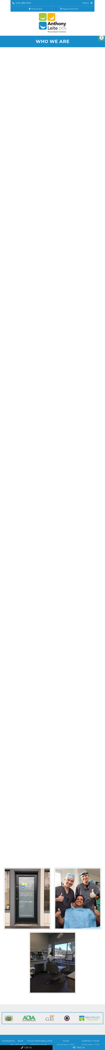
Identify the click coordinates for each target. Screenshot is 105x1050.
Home (5, 1041)
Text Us (79, 1047)
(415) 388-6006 (21, 3)
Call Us (26, 1047)
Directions (35, 9)
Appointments (69, 9)
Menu (86, 3)
